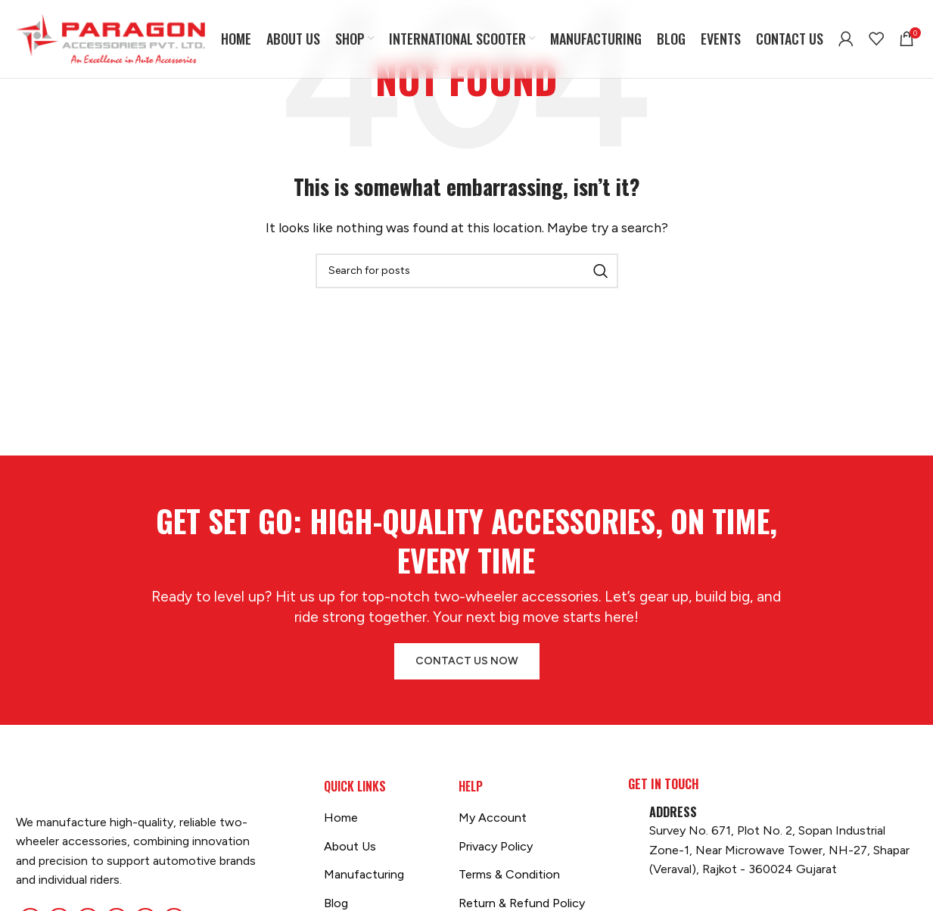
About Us (350, 846)
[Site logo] (110, 38)
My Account (493, 817)
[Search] (467, 270)
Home (341, 817)
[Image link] (16, 787)
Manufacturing (364, 874)
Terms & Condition (509, 874)
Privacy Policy (496, 846)
